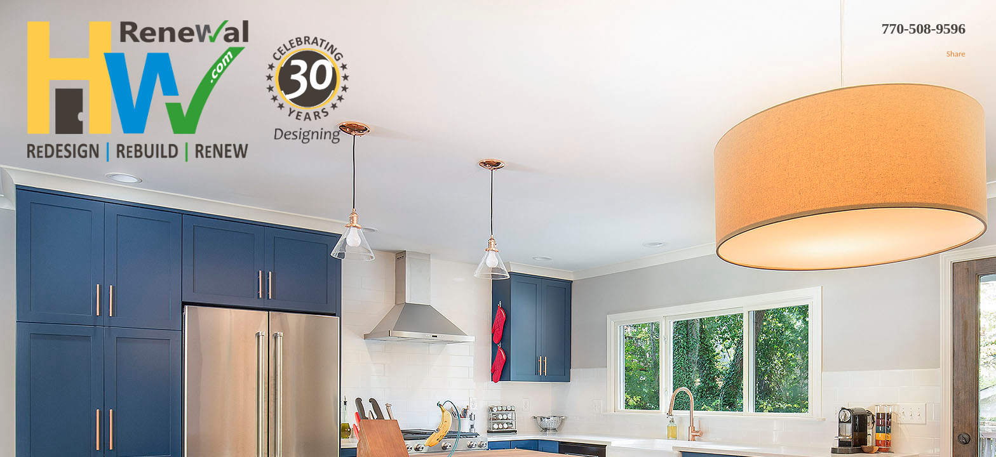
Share (956, 53)
